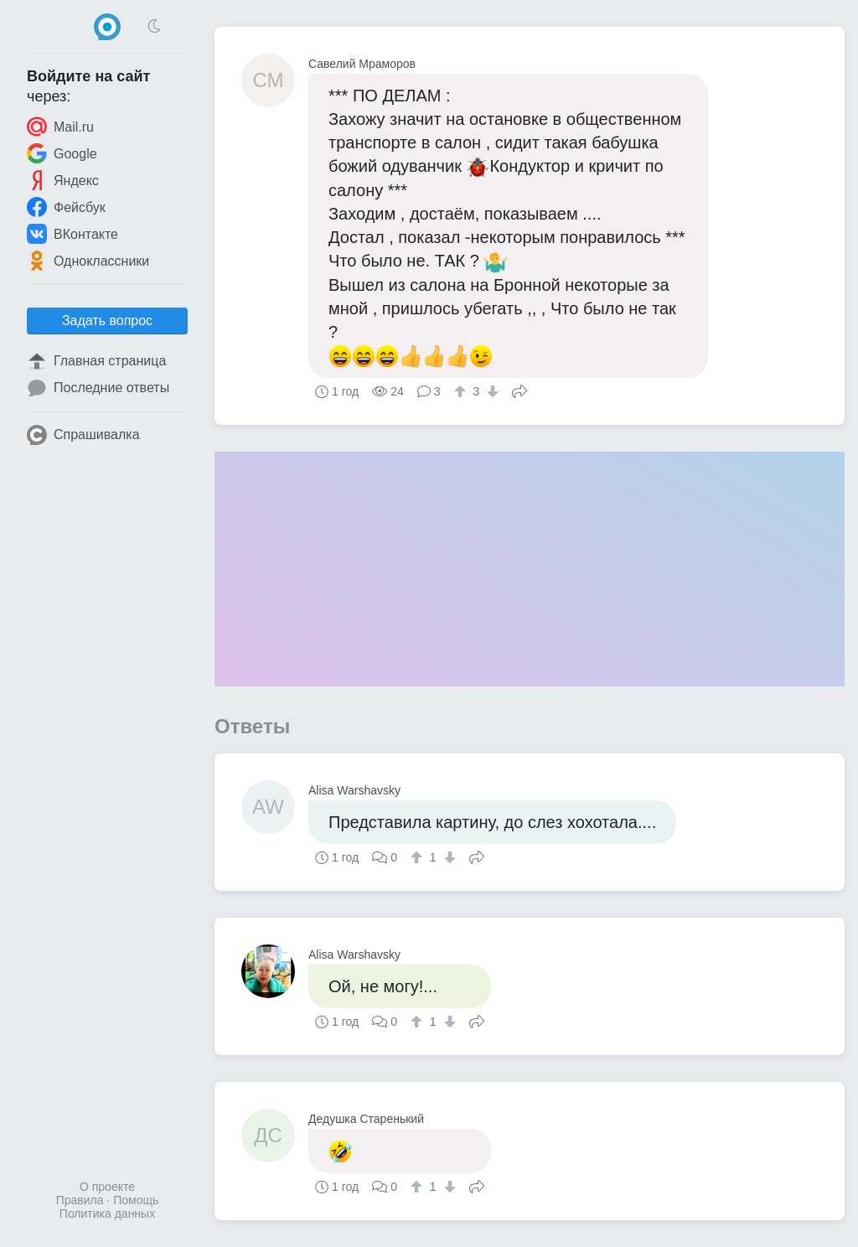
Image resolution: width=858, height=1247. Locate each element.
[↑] (462, 391)
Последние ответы (98, 388)
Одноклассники (88, 261)
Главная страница (96, 361)
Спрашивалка (83, 435)
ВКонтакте (72, 234)
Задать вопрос (107, 320)
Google (62, 153)
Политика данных (107, 1213)
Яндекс (63, 180)
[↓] (491, 391)
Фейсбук (66, 207)
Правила (80, 1200)
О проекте (107, 1186)
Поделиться (519, 389)
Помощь (135, 1200)
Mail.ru (60, 126)
